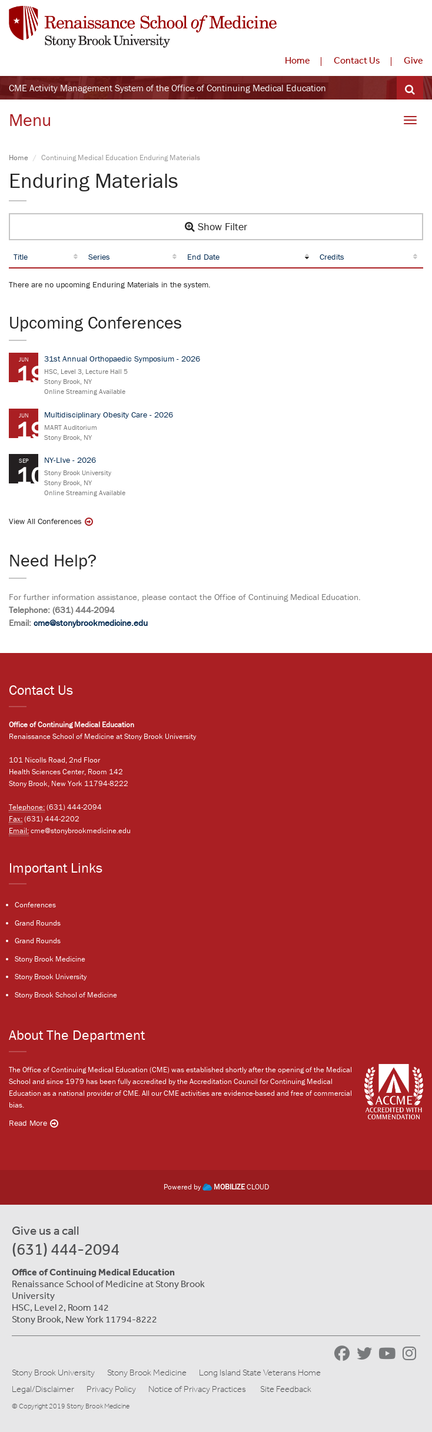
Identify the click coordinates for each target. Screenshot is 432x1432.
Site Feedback (285, 1389)
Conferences (35, 905)
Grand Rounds (38, 923)
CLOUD (235, 1187)
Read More (28, 1123)
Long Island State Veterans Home (260, 1372)
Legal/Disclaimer (43, 1389)
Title (21, 256)
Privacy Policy (111, 1389)
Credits (332, 256)
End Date (203, 256)
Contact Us (357, 60)
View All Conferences (45, 521)
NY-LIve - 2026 (70, 460)
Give (413, 60)
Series (99, 256)
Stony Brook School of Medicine (66, 995)
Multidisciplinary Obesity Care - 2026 (108, 414)
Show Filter (216, 226)
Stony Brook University (51, 977)
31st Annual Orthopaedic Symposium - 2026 (122, 358)
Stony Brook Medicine (50, 959)
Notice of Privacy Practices (197, 1389)
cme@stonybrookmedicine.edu (91, 622)
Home (297, 60)
